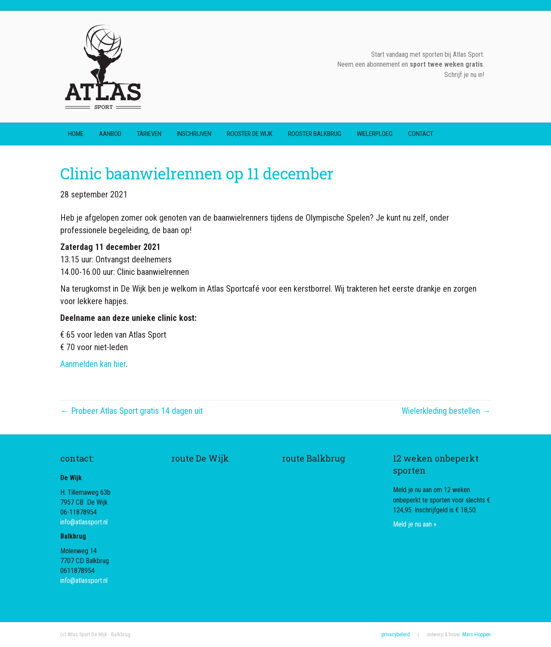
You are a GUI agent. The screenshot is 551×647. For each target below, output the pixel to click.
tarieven (149, 134)
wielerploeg (375, 134)
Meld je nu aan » (414, 524)
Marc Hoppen (476, 635)
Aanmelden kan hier (93, 364)
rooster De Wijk (249, 134)
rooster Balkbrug (314, 134)
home (76, 134)
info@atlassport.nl (84, 522)
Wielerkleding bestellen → (446, 411)
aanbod (110, 134)
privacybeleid (395, 635)
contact (420, 134)
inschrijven (194, 134)
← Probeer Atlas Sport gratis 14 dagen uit (131, 411)
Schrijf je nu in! (464, 75)
